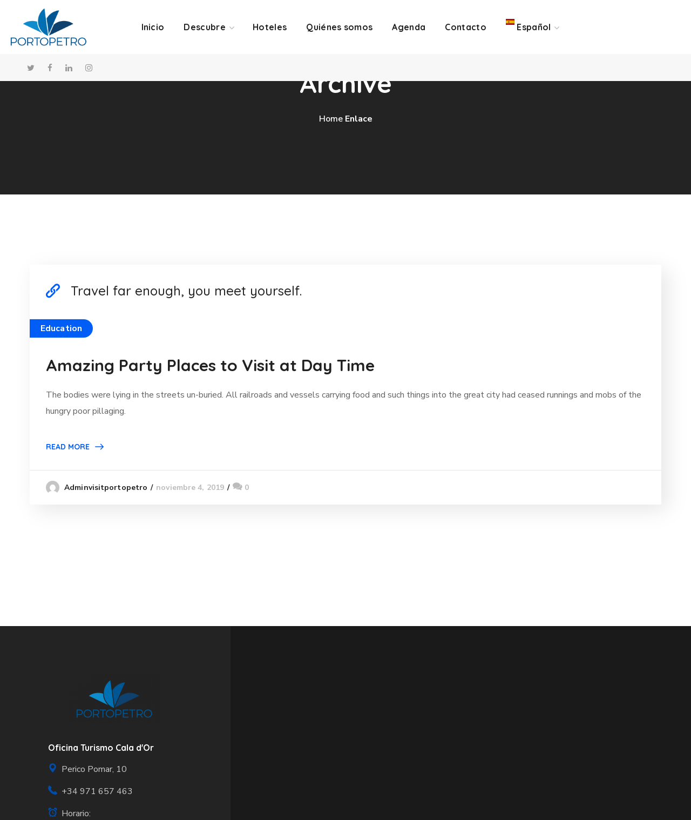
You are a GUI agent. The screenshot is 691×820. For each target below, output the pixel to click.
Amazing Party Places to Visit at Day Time (210, 365)
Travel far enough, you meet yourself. (186, 291)
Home (331, 119)
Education (61, 328)
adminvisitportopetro (105, 487)
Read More (68, 447)
